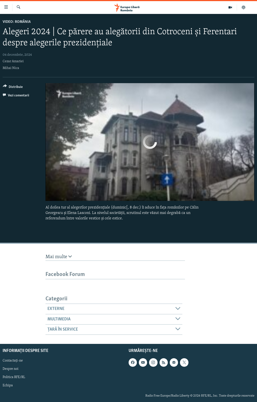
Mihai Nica (11, 68)
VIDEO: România (17, 22)
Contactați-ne (13, 361)
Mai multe (58, 256)
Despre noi (10, 369)
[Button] (13, 87)
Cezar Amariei (13, 61)
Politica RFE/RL (14, 377)
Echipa (8, 385)
